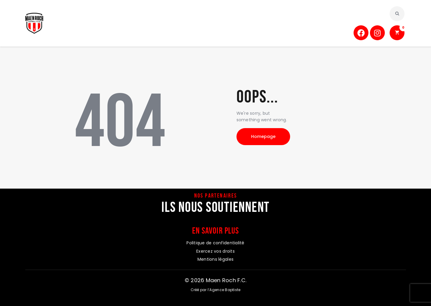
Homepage (263, 136)
